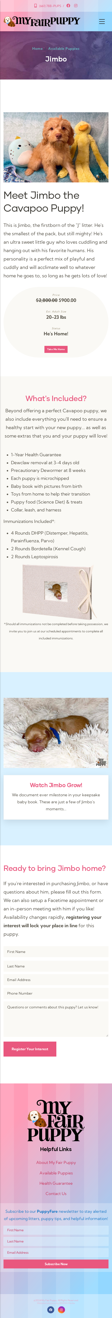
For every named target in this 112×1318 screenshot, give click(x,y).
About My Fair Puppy (56, 1162)
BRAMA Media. (67, 1303)
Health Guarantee (56, 1183)
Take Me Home (56, 349)
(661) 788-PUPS (50, 6)
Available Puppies (64, 48)
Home (37, 48)
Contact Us (56, 1193)
